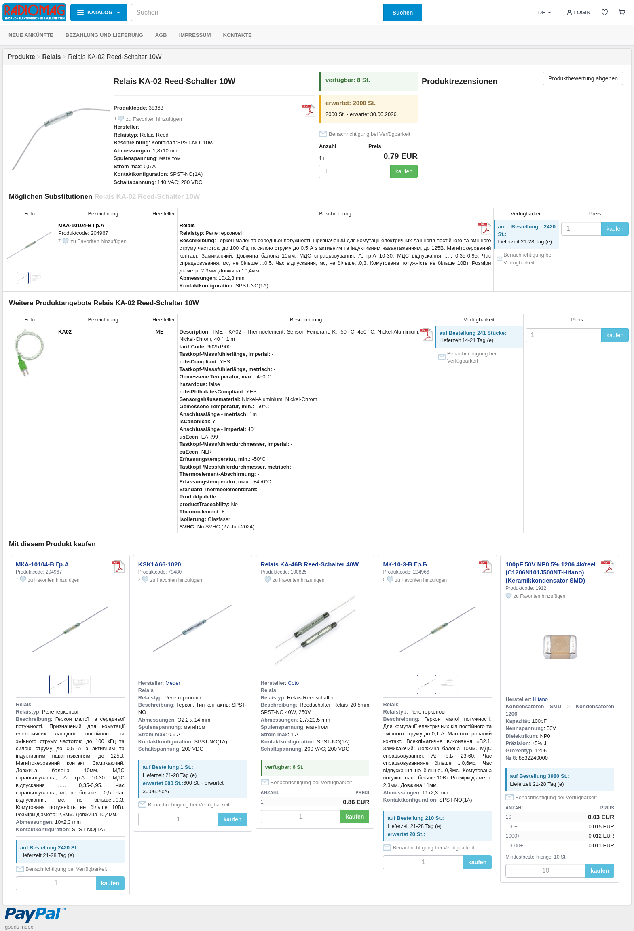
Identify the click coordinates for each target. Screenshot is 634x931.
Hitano (540, 699)
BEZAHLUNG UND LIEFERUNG (104, 35)
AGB (161, 35)
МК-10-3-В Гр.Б (405, 564)
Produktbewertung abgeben (583, 78)
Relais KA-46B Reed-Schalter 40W (310, 564)
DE (544, 12)
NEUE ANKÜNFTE (30, 35)
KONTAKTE (237, 35)
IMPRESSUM (195, 35)
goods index (19, 927)
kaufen (403, 171)
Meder (172, 683)
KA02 (65, 332)
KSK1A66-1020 (159, 564)
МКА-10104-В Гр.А (81, 225)
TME (157, 332)
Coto (293, 683)
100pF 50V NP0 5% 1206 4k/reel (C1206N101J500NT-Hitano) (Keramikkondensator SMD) (550, 572)
